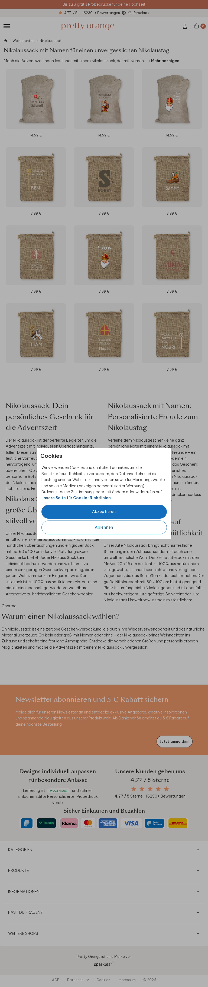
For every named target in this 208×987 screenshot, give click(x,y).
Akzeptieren (104, 511)
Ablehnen (104, 527)
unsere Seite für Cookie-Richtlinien (76, 497)
